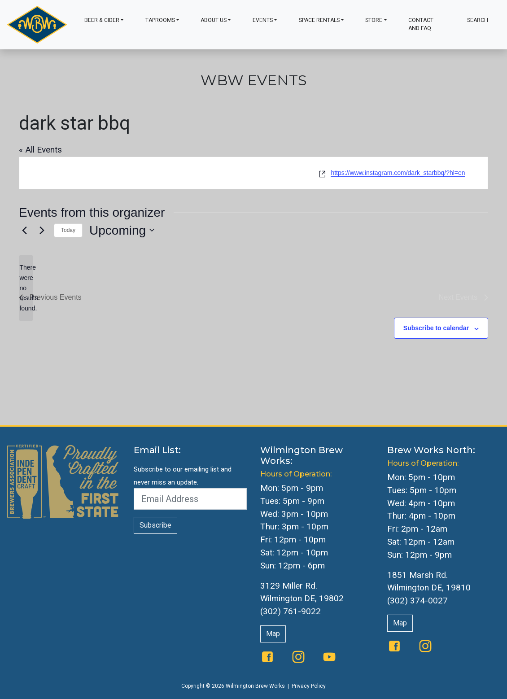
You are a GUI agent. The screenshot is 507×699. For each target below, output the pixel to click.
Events (263, 20)
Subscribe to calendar (436, 328)
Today (68, 230)
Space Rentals (319, 20)
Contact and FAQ (420, 24)
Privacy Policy (309, 686)
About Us (214, 20)
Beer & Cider (101, 20)
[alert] (26, 287)
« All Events (40, 149)
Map (273, 633)
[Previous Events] (24, 230)
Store (373, 20)
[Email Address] (190, 499)
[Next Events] (41, 230)
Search (477, 20)
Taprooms (160, 20)
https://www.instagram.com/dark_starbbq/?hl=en (398, 172)
